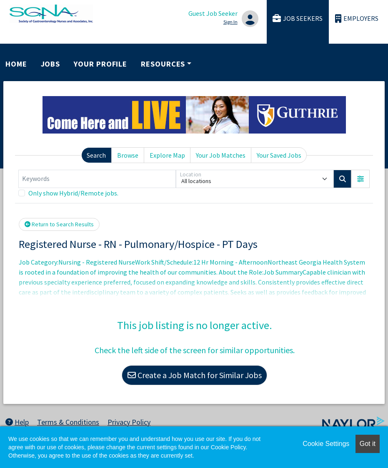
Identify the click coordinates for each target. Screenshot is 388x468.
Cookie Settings (326, 443)
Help (17, 422)
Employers (356, 18)
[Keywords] (97, 179)
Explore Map (167, 155)
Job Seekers (298, 18)
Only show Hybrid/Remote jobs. (73, 193)
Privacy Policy (129, 422)
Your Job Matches (220, 155)
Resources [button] (163, 64)
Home (16, 64)
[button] (360, 179)
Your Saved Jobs (279, 155)
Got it (367, 443)
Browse (127, 155)
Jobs (50, 64)
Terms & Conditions (68, 422)
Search (96, 155)
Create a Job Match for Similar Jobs (195, 375)
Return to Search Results (59, 224)
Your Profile (100, 64)
